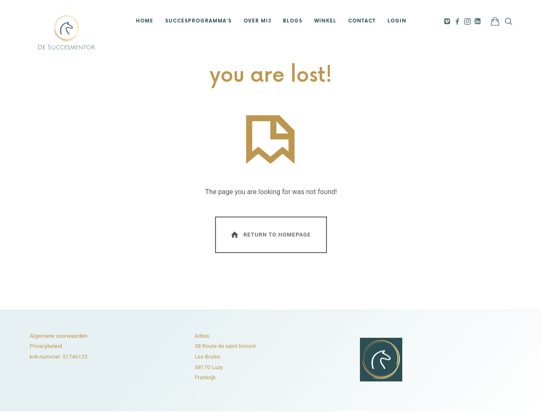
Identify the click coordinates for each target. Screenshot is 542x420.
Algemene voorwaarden (59, 336)
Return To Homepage (270, 234)
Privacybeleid (46, 346)
